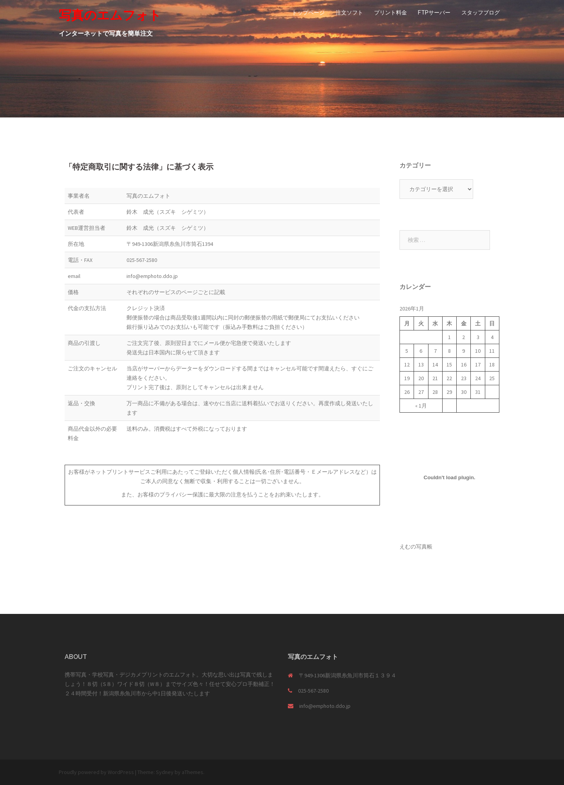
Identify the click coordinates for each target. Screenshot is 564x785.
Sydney (165, 772)
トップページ (308, 12)
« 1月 (421, 405)
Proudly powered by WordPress (96, 772)
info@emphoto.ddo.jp (325, 705)
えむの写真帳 (416, 546)
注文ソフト (349, 12)
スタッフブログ (480, 12)
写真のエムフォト (110, 15)
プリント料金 (390, 12)
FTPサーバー (434, 12)
